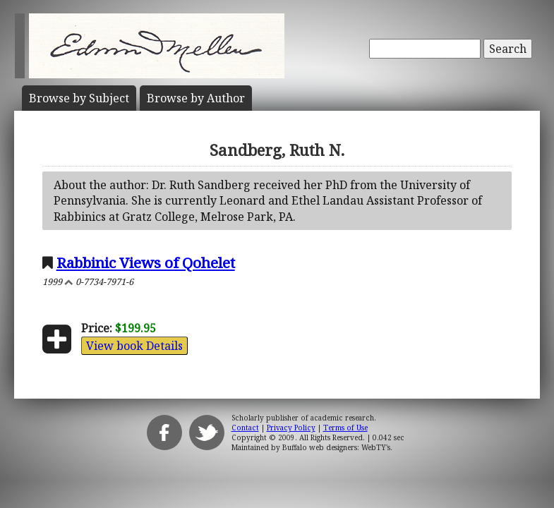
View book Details (134, 345)
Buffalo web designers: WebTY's (336, 447)
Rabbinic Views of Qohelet (145, 262)
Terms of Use (345, 428)
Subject (79, 98)
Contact (245, 428)
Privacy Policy (291, 428)
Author (196, 98)
